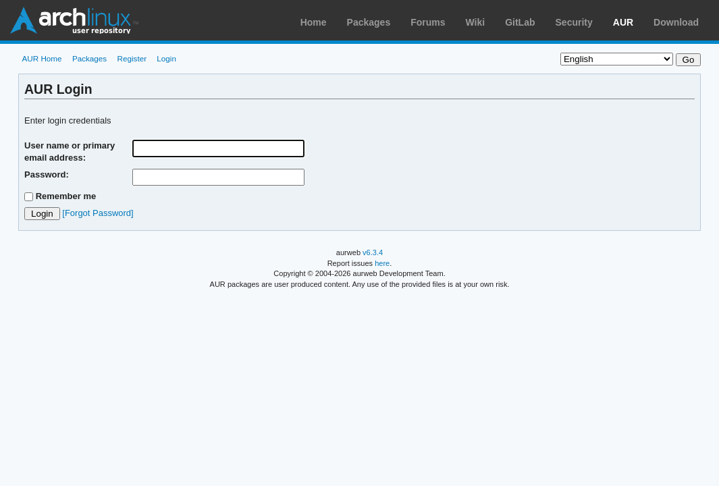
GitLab (520, 22)
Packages (369, 22)
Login (166, 58)
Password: (46, 174)
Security (574, 22)
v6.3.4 (373, 252)
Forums (427, 22)
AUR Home (41, 58)
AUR (623, 22)
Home (313, 22)
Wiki (475, 22)
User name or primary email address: (69, 151)
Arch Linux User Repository (74, 20)
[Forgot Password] (97, 213)
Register (132, 58)
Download (676, 22)
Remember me (66, 196)
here (382, 263)
